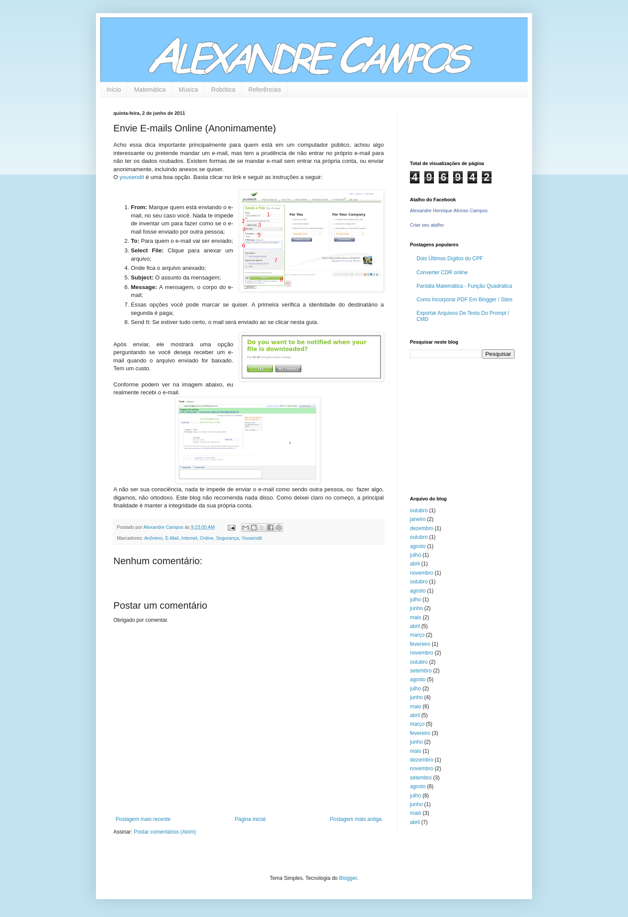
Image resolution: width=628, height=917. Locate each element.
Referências (264, 89)
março (417, 635)
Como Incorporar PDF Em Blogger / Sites (464, 299)
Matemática (149, 89)
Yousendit (252, 538)
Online (206, 538)
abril (415, 564)
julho (415, 555)
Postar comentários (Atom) (165, 832)
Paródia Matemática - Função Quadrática (464, 286)
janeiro (418, 519)
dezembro (421, 528)
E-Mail (172, 538)
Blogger (348, 878)
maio (415, 617)
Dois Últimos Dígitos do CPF (449, 258)
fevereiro (420, 644)
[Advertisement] (464, 426)
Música (188, 89)
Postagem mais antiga (356, 819)
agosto (418, 546)
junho (416, 608)
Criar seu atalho (427, 225)
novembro (421, 573)
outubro (419, 510)
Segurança (227, 538)
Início (113, 89)
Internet (189, 538)
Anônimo (153, 538)
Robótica (223, 89)
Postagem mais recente (143, 819)
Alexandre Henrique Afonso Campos (449, 210)
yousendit (131, 177)
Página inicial (250, 819)
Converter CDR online (442, 272)
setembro (421, 671)
